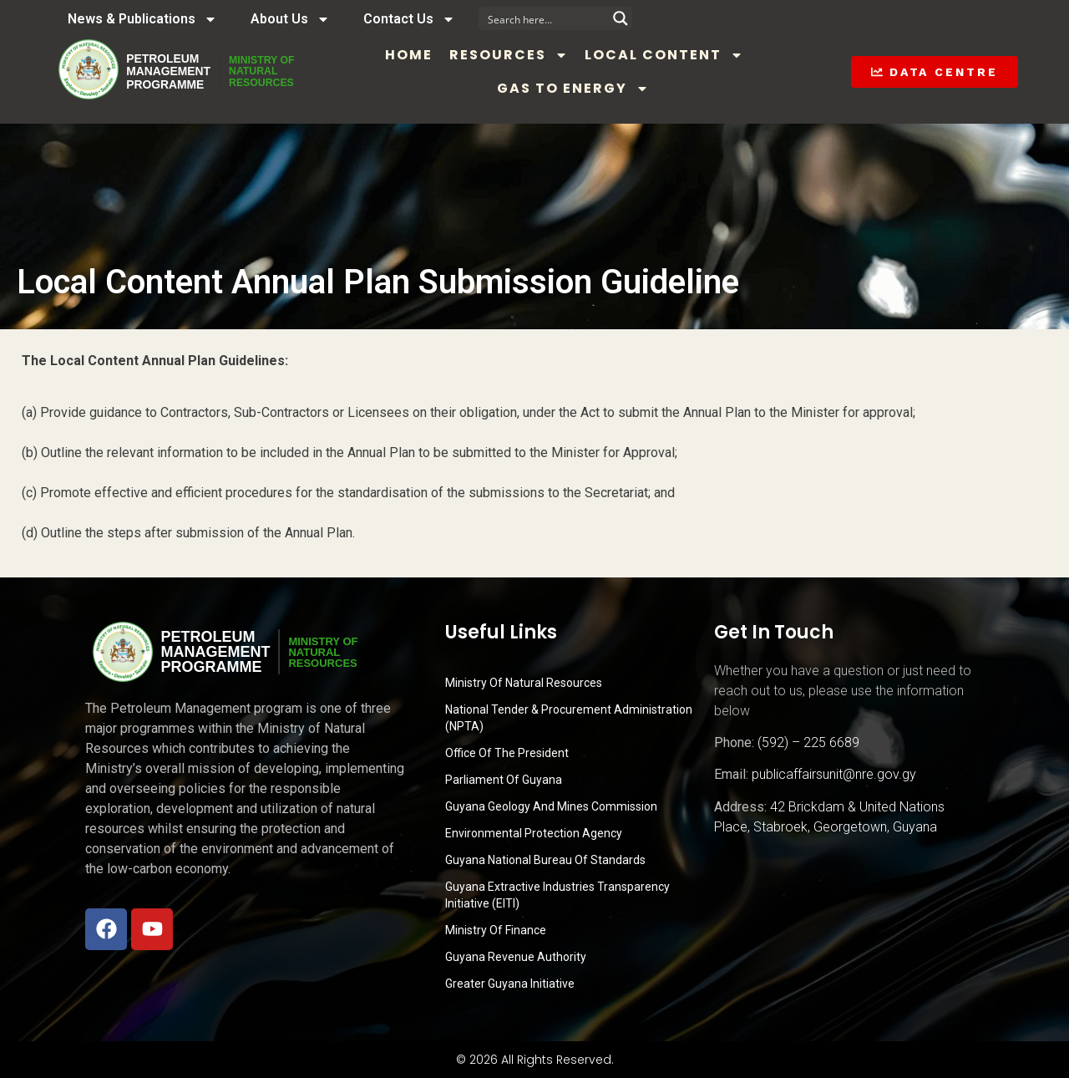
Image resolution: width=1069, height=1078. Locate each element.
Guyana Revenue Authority (515, 957)
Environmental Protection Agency (533, 833)
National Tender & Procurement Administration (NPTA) (568, 718)
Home (431, 54)
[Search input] (544, 18)
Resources (531, 55)
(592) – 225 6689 (808, 742)
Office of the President (507, 753)
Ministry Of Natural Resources (523, 682)
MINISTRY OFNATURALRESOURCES (284, 72)
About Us (290, 19)
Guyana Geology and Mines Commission (551, 806)
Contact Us (409, 19)
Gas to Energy (595, 89)
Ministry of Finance (495, 930)
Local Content (686, 55)
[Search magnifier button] (620, 18)
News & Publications (142, 19)
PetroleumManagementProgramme (174, 72)
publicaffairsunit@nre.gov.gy (834, 774)
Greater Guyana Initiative (510, 983)
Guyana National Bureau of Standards (545, 860)
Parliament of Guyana (503, 779)
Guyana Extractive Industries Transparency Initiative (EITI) (557, 895)
